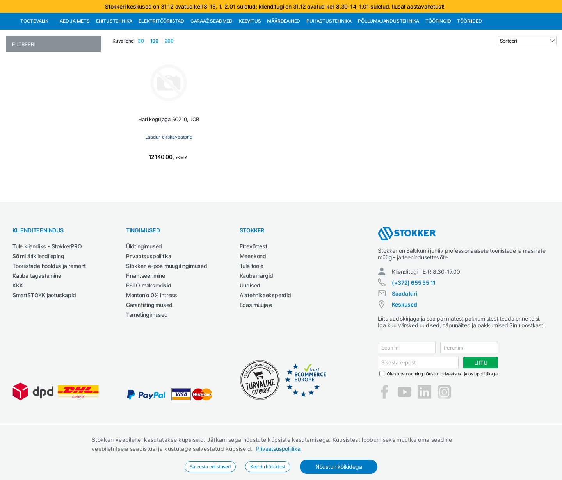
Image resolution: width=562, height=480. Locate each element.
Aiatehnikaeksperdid (265, 335)
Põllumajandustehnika (388, 61)
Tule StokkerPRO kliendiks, (87, 20)
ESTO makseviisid (148, 325)
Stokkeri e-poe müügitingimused (166, 306)
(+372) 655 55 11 (414, 322)
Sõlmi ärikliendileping (38, 296)
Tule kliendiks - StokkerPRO (47, 286)
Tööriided (469, 61)
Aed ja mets (75, 61)
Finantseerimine (145, 315)
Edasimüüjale (256, 345)
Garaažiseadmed (211, 61)
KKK (17, 325)
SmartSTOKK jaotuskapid (44, 335)
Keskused (404, 344)
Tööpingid (438, 61)
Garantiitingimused (149, 345)
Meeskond (253, 296)
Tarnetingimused (147, 355)
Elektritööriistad (161, 61)
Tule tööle (251, 306)
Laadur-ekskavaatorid (168, 177)
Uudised (250, 325)
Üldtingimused (144, 286)
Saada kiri (404, 333)
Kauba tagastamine (36, 315)
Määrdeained (283, 61)
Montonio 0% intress (151, 335)
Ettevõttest (253, 286)
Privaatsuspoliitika (278, 448)
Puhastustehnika (329, 61)
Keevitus (250, 61)
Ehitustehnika (114, 61)
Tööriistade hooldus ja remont (49, 306)
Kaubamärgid (256, 315)
